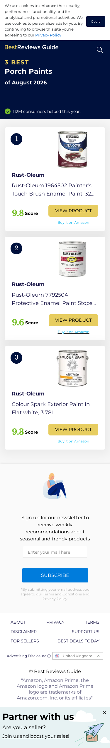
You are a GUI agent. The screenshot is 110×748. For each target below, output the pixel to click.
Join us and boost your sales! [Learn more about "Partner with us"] (35, 736)
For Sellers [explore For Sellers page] (25, 641)
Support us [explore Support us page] (85, 631)
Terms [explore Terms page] (92, 622)
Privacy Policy (48, 35)
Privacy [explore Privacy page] (55, 622)
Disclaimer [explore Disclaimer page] (24, 631)
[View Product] (55, 179)
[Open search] (100, 50)
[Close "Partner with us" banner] (104, 712)
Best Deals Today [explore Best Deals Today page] (78, 641)
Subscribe (55, 575)
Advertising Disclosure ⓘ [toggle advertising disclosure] (29, 656)
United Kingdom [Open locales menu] (77, 656)
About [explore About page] (18, 622)
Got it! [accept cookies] (96, 21)
